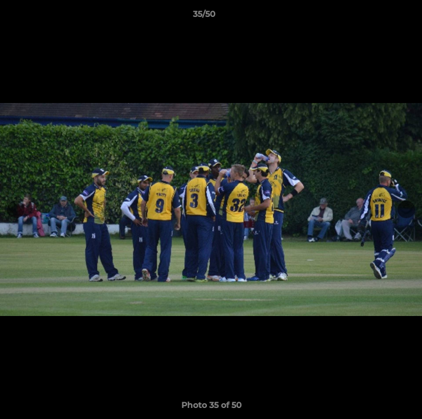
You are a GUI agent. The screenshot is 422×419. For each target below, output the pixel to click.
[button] (380, 17)
